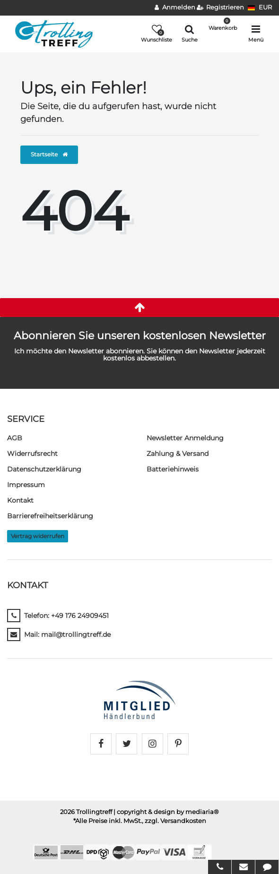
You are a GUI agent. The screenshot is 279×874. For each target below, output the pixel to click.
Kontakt (20, 500)
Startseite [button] (49, 154)
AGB (14, 438)
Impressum (26, 484)
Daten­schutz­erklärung (44, 469)
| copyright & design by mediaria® (166, 811)
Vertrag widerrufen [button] (37, 536)
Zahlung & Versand (178, 453)
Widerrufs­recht (32, 453)
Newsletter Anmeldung (185, 438)
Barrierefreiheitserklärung (50, 516)
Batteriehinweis (173, 469)
